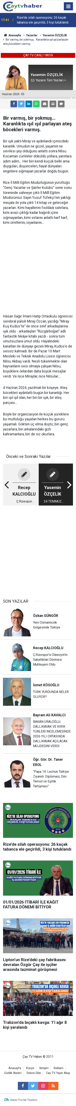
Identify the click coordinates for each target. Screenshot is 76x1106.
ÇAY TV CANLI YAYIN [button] (38, 55)
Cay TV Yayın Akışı (58, 1073)
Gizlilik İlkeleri (12, 1073)
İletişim (44, 1068)
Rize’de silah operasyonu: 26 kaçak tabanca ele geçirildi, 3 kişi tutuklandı (43, 20)
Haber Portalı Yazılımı (23, 1100)
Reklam (58, 1068)
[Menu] (68, 6)
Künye (30, 1068)
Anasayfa (15, 1068)
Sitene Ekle (34, 1073)
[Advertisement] (38, 270)
